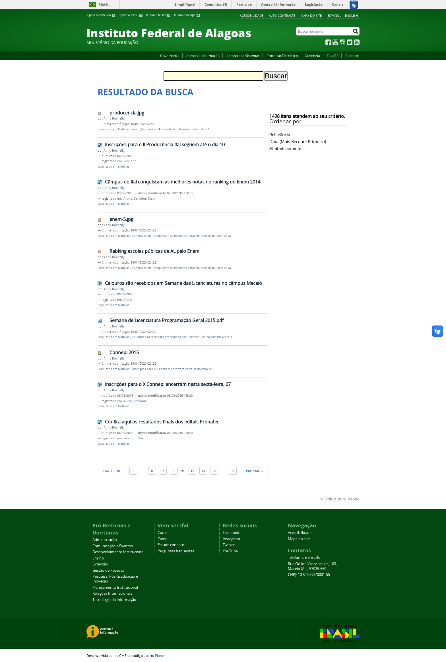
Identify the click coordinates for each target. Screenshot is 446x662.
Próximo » (254, 471)
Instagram (342, 42)
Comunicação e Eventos (112, 546)
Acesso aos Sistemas (243, 55)
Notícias (123, 129)
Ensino (98, 558)
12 (192, 471)
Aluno (127, 199)
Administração (104, 539)
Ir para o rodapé (187, 15)
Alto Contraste (282, 15)
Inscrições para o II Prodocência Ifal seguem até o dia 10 (171, 129)
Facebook (328, 42)
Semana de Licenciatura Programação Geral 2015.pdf (167, 320)
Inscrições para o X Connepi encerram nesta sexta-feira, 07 (172, 369)
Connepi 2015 (124, 352)
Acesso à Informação (203, 55)
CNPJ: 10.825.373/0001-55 (309, 574)
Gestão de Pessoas (108, 570)
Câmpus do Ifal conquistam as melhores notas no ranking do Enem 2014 (182, 182)
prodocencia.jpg (127, 113)
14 (214, 471)
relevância (279, 134)
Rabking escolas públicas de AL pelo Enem (154, 251)
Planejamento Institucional (115, 587)
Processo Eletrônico (282, 55)
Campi (163, 538)
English (351, 15)
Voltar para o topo (342, 499)
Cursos (163, 532)
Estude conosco (171, 544)
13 (203, 471)
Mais (151, 199)
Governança (169, 55)
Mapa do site (311, 15)
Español (334, 15)
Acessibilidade (251, 15)
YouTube (335, 42)
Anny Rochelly (114, 118)
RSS (357, 42)
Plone (159, 655)
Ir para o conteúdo (100, 15)
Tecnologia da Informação (114, 599)
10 (173, 471)
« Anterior (111, 471)
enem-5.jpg (121, 219)
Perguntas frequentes (176, 551)
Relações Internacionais (112, 593)
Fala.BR (332, 55)
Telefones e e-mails (304, 557)
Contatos (352, 55)
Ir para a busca (158, 15)
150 (232, 471)
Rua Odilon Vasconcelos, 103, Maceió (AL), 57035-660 (312, 566)
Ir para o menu (131, 15)
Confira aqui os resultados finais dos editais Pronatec (162, 422)
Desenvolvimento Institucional (118, 552)
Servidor (129, 161)
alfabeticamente (285, 148)
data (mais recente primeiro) (297, 141)
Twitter (349, 42)
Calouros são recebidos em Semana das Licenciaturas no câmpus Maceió (183, 283)
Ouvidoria (312, 55)
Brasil (104, 4)
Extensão (100, 564)
